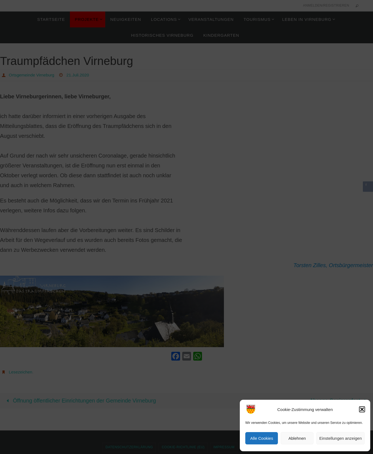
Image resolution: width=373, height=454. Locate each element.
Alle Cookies (261, 438)
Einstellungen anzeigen (340, 438)
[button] (362, 409)
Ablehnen (297, 438)
